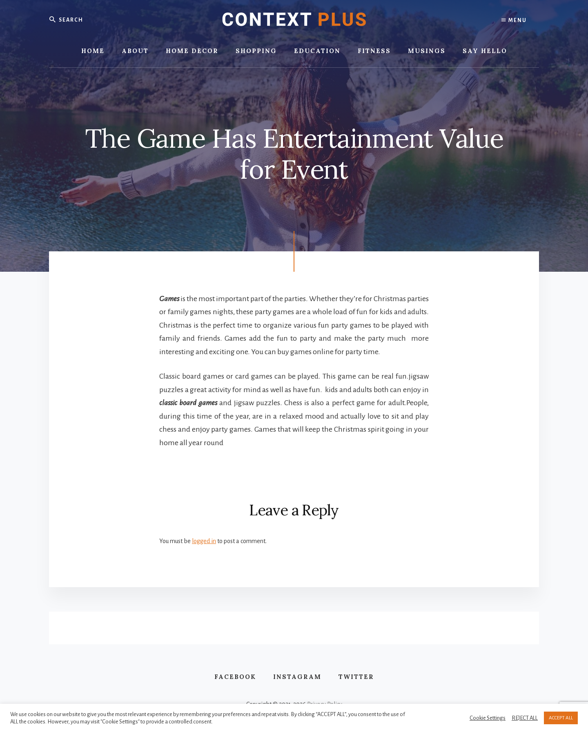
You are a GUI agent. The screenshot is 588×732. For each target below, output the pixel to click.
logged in (204, 541)
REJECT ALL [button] (525, 718)
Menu (514, 20)
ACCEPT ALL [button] (561, 718)
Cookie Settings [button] (488, 718)
